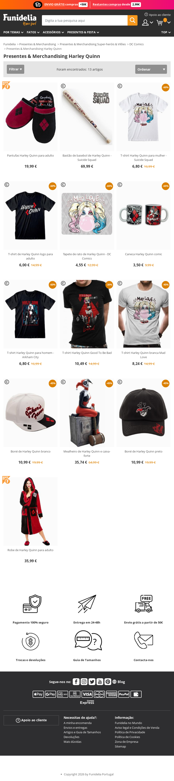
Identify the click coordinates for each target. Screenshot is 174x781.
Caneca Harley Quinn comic (143, 254)
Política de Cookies (127, 737)
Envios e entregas (75, 728)
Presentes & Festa (81, 32)
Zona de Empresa (126, 742)
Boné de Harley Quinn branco (31, 451)
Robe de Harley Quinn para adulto (30, 550)
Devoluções (71, 737)
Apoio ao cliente (31, 720)
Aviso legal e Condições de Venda (137, 728)
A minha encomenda (78, 723)
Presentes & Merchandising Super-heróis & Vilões (93, 44)
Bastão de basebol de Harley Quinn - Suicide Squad (87, 157)
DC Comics (136, 44)
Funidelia (9, 44)
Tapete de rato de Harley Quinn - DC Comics (87, 256)
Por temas (11, 32)
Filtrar (14, 69)
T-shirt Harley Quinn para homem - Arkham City (30, 355)
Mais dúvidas (72, 742)
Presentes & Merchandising (37, 44)
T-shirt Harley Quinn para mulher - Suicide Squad (144, 157)
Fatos (31, 32)
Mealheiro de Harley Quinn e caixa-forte (86, 453)
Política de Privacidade (130, 732)
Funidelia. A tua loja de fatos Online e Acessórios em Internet (19, 20)
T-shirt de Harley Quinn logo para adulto (30, 256)
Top (164, 32)
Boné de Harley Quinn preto (143, 451)
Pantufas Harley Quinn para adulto (30, 155)
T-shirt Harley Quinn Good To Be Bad (87, 353)
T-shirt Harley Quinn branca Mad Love (143, 355)
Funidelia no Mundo (128, 723)
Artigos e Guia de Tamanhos (82, 732)
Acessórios (51, 32)
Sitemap (120, 746)
